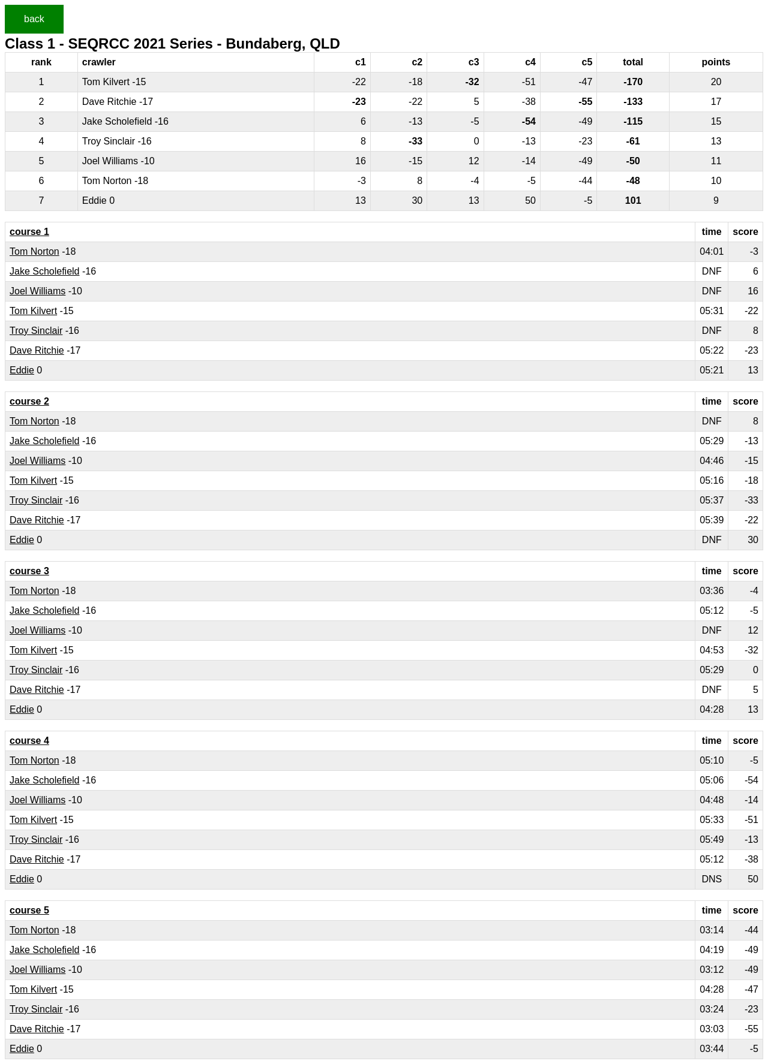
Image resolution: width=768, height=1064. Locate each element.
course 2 (29, 401)
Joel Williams (37, 291)
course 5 (29, 910)
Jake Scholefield (45, 271)
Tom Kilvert (33, 311)
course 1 (29, 232)
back (34, 19)
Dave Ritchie (37, 350)
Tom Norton (34, 251)
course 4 (29, 741)
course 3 (29, 571)
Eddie (22, 370)
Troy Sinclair (36, 330)
